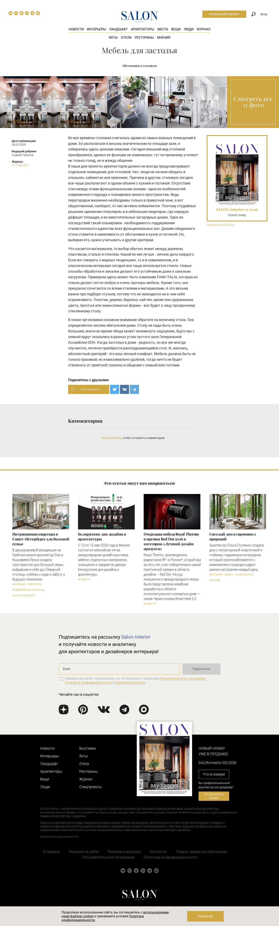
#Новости (84, 579)
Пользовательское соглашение (108, 857)
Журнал (203, 29)
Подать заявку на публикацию (201, 851)
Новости (76, 29)
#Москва (215, 580)
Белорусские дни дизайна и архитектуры (102, 536)
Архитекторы (142, 29)
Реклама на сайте (83, 851)
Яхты (113, 37)
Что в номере (214, 774)
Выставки (87, 748)
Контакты (158, 851)
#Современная (244, 574)
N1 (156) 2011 (21, 165)
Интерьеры (96, 29)
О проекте (51, 851)
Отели (126, 37)
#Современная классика (28, 590)
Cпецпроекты (90, 787)
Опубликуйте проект (224, 14)
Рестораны (144, 37)
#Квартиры (35, 584)
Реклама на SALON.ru (221, 224)
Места (162, 29)
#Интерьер (19, 584)
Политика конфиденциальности (170, 857)
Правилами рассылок (130, 682)
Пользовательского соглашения (183, 678)
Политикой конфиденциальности (88, 682)
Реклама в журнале (124, 851)
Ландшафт (118, 29)
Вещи (176, 29)
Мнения (163, 37)
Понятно (205, 917)
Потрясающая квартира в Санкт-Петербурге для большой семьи (40, 539)
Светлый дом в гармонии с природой (232, 536)
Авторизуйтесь (111, 438)
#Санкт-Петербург (23, 595)
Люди (188, 29)
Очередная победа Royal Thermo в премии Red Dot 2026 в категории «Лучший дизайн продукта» (171, 541)
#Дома (228, 574)
